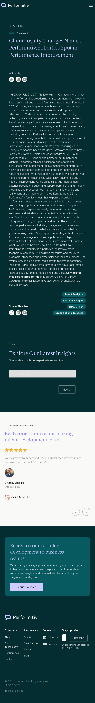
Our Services (12, 653)
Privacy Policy (12, 684)
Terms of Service (14, 690)
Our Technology (11, 645)
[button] (90, 5)
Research (29, 649)
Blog (26, 655)
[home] (15, 5)
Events (27, 637)
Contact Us (11, 659)
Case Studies (31, 643)
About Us (10, 637)
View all (67, 389)
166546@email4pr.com (28, 280)
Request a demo (26, 587)
